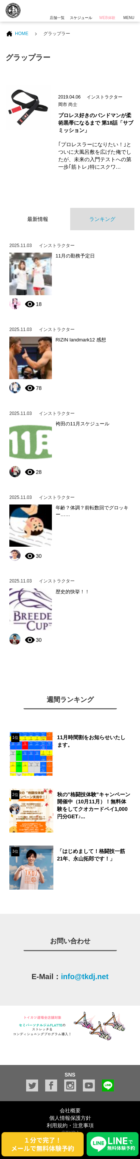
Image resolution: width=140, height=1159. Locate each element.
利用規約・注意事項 (70, 1125)
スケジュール (81, 10)
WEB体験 (107, 10)
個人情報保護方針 (70, 1118)
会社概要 (70, 1110)
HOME (21, 33)
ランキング (102, 219)
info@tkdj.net (84, 976)
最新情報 (37, 219)
